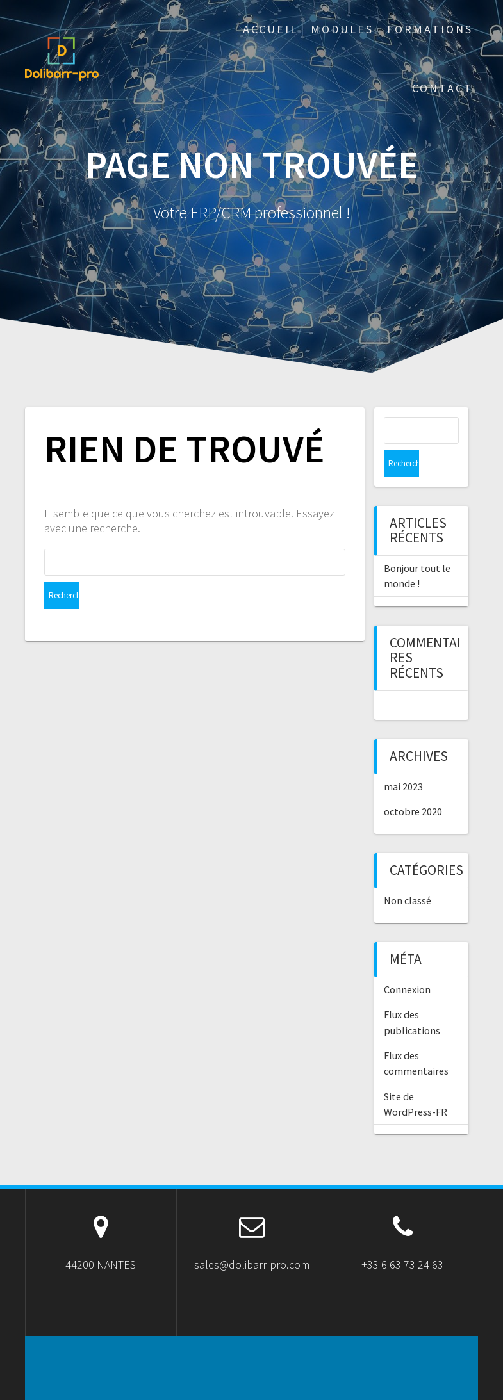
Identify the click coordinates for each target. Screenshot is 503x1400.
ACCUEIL (270, 29)
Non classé (407, 873)
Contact (442, 88)
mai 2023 (403, 759)
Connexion (407, 962)
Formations (430, 29)
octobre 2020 (413, 784)
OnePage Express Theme (366, 1380)
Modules (342, 29)
